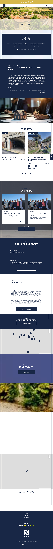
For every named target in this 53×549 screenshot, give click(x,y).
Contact (51, 157)
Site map (20, 541)
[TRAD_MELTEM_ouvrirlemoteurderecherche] (4, 5)
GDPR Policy (32, 541)
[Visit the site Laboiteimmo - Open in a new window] (26, 545)
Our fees (17, 541)
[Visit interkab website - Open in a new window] (30, 525)
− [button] (49, 332)
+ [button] (49, 330)
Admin (26, 541)
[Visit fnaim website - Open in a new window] (25, 526)
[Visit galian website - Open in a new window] (21, 526)
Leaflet (40, 488)
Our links (29, 541)
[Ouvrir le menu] (46, 5)
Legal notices (23, 541)
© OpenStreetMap (48, 488)
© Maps (43, 488)
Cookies (36, 541)
